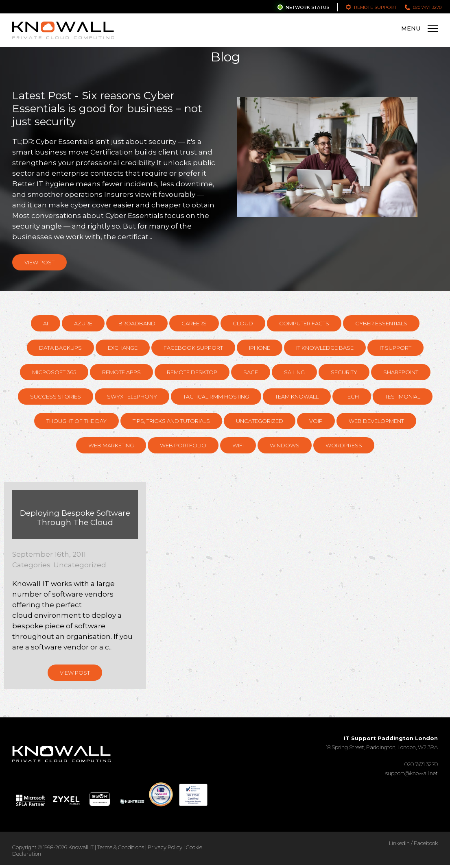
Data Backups (60, 347)
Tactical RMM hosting (216, 396)
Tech (352, 396)
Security (344, 372)
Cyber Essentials (381, 323)
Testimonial (402, 396)
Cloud (243, 323)
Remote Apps (121, 372)
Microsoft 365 (54, 372)
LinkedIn (399, 843)
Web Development (376, 421)
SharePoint (400, 372)
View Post (39, 262)
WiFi (238, 445)
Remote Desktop (192, 372)
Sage (250, 372)
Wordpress (343, 445)
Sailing (294, 372)
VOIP (316, 421)
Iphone (259, 347)
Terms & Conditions (120, 847)
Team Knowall (297, 396)
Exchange (123, 347)
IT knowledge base (325, 347)
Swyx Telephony (132, 396)
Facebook (426, 843)
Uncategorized (259, 421)
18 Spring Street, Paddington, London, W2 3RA (382, 742)
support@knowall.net (411, 773)
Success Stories (55, 396)
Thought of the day (76, 421)
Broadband (136, 323)
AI (45, 323)
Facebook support (193, 347)
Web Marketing (111, 445)
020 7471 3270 (427, 7)
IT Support (395, 347)
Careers (194, 323)
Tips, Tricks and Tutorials (171, 421)
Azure (83, 323)
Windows (284, 445)
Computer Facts (304, 323)
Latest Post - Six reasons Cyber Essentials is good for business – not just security (107, 108)
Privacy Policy (165, 847)
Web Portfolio (183, 445)
